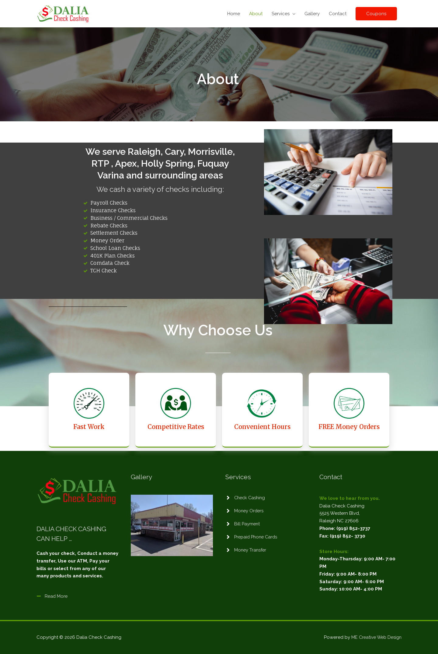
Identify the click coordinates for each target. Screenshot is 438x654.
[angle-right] (246, 498)
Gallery (312, 13)
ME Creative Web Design (375, 637)
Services (282, 13)
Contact (337, 13)
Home (235, 13)
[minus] (52, 596)
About (257, 13)
